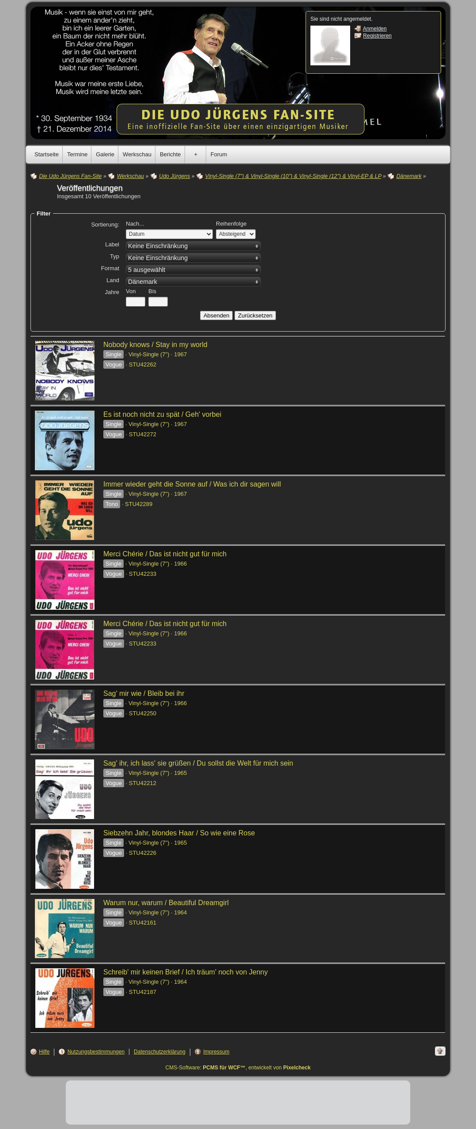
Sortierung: (105, 224)
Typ (114, 256)
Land (112, 280)
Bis (152, 291)
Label (112, 244)
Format (110, 268)
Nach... (135, 223)
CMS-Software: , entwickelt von (238, 1068)
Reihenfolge (231, 223)
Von (131, 291)
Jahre (112, 292)
